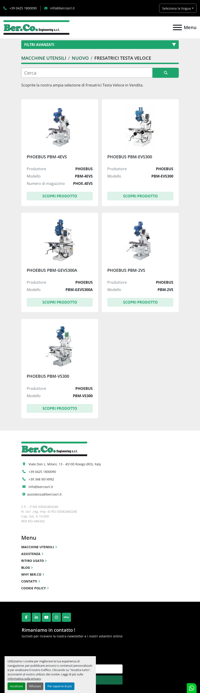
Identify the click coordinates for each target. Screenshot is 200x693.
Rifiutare (35, 686)
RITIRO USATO (32, 560)
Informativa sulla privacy (24, 679)
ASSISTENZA (30, 554)
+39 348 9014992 (41, 479)
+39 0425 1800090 (22, 8)
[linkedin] (36, 617)
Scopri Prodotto (59, 196)
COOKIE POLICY (33, 588)
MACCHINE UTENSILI (37, 547)
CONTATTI (29, 581)
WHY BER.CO (31, 574)
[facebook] (26, 617)
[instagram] (56, 617)
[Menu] (177, 27)
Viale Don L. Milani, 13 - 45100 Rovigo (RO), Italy (65, 464)
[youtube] (46, 617)
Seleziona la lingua (176, 8)
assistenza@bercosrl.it (44, 494)
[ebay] (66, 617)
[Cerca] (87, 73)
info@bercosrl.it (62, 8)
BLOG (25, 567)
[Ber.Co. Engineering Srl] (54, 448)
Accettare (16, 686)
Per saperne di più (59, 686)
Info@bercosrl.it (41, 487)
